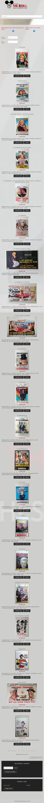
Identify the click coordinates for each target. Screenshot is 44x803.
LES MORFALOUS (22, 449)
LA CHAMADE (22, 215)
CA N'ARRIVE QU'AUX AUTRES (22, 147)
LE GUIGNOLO (22, 349)
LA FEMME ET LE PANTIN (22, 282)
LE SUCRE (22, 482)
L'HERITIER (22, 382)
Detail (27, 75)
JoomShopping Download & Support (36, 758)
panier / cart (8, 788)
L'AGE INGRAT (22, 682)
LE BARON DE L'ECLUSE (22, 716)
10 (29, 750)
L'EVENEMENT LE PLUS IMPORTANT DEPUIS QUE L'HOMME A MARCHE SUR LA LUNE (22, 181)
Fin (35, 750)
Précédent (13, 750)
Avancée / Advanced (10, 771)
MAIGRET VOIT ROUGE (22, 582)
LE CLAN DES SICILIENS (22, 616)
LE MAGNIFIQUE (22, 415)
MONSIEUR (22, 649)
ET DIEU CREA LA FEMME (22, 315)
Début (9, 750)
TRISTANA (22, 47)
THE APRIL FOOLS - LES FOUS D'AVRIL (22, 114)
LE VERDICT (22, 515)
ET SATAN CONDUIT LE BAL (22, 249)
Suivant (32, 750)
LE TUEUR (22, 549)
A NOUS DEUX (22, 81)
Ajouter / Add (18, 75)
